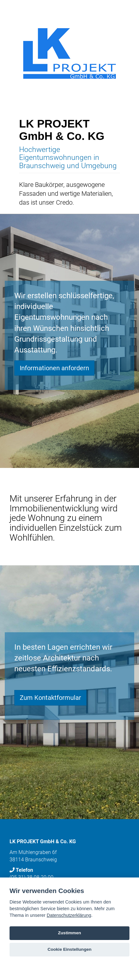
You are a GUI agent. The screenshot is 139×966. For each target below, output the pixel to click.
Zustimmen (69, 932)
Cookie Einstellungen (69, 949)
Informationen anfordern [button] (54, 368)
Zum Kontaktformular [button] (50, 697)
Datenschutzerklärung (69, 915)
